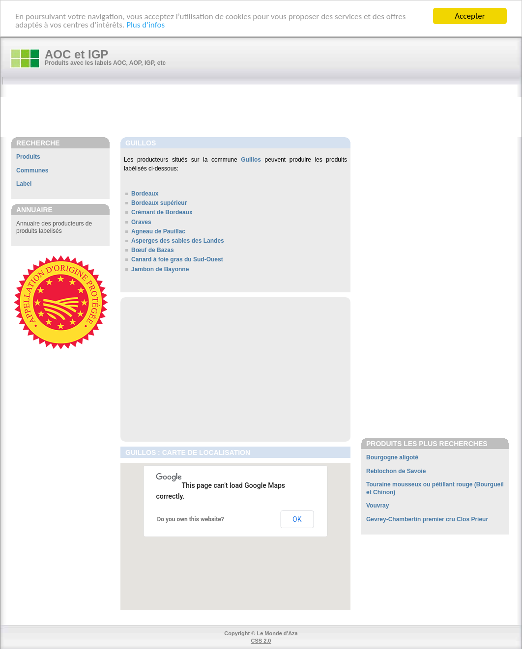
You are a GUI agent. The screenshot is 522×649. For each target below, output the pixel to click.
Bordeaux (144, 193)
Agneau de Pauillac (158, 231)
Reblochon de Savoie (396, 471)
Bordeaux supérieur (159, 202)
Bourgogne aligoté (392, 457)
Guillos (251, 159)
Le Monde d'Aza (277, 633)
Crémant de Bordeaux (162, 212)
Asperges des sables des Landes (177, 240)
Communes (32, 170)
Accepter (470, 16)
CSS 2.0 (261, 641)
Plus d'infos (145, 25)
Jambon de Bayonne (160, 268)
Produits (28, 156)
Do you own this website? (190, 519)
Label (23, 183)
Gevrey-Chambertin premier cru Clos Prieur (427, 519)
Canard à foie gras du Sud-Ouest (177, 259)
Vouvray (377, 505)
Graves (141, 222)
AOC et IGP (76, 54)
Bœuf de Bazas (152, 250)
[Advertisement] (266, 111)
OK (296, 519)
